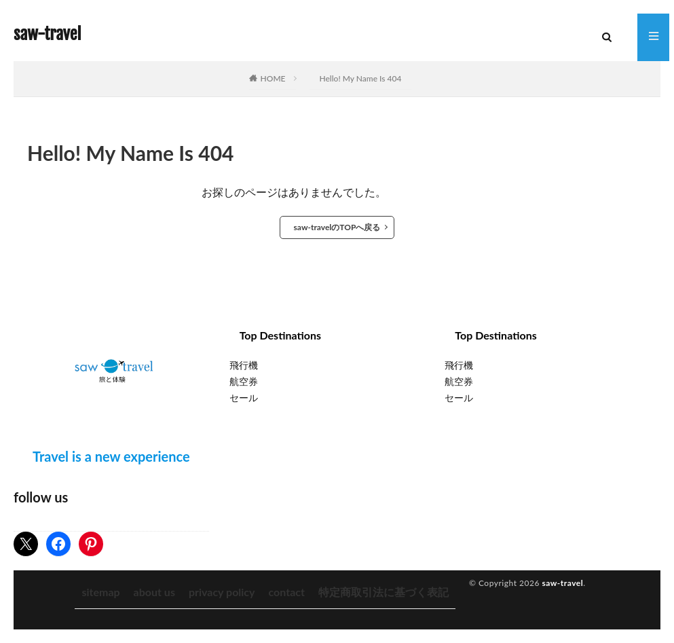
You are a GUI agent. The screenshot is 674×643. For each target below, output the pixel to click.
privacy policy (222, 591)
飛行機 (243, 365)
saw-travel (47, 34)
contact (287, 591)
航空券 (243, 381)
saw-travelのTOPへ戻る (337, 227)
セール (243, 397)
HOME (273, 78)
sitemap (100, 591)
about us (154, 591)
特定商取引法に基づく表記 (383, 591)
